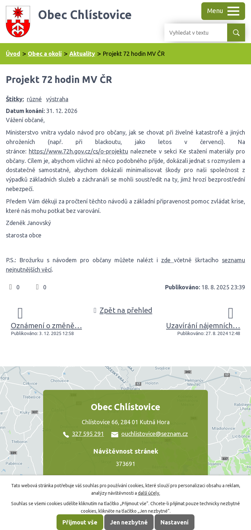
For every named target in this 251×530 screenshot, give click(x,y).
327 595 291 (83, 433)
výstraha (57, 99)
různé (34, 99)
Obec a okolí (45, 53)
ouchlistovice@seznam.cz (149, 433)
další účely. (149, 493)
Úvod (13, 53)
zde (167, 260)
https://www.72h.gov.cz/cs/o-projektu (78, 151)
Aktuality (82, 53)
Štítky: (15, 99)
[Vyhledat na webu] (190, 32)
